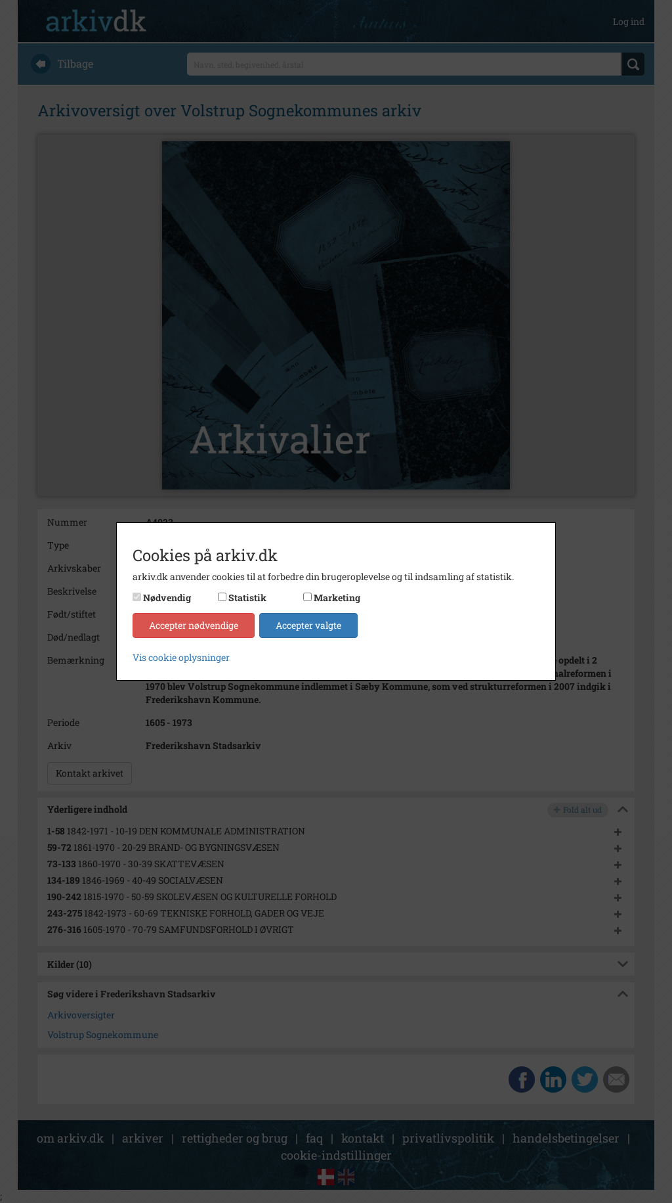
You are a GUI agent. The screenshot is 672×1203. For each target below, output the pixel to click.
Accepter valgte (308, 625)
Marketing (337, 597)
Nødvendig (167, 597)
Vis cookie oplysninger (181, 657)
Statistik (247, 597)
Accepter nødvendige (193, 625)
